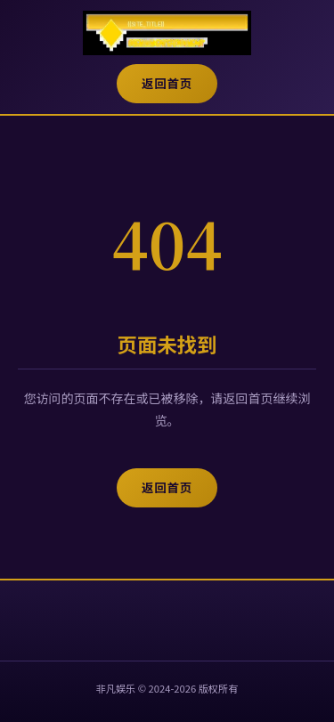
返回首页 (167, 83)
